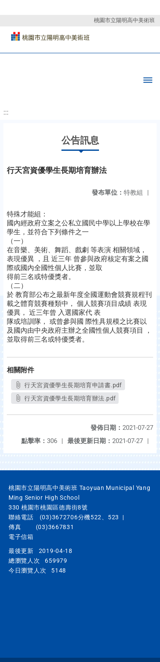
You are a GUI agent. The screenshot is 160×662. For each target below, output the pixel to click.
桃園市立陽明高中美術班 (124, 20)
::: (6, 112)
